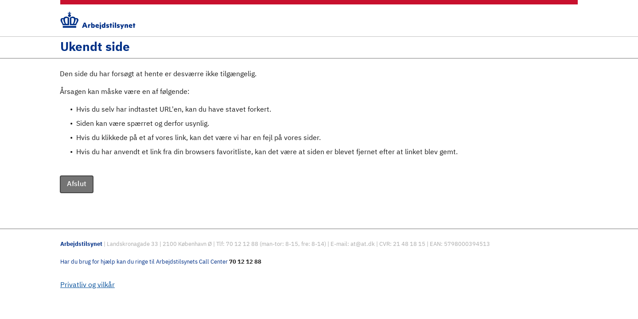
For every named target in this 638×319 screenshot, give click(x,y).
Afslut (76, 184)
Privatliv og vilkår (87, 285)
